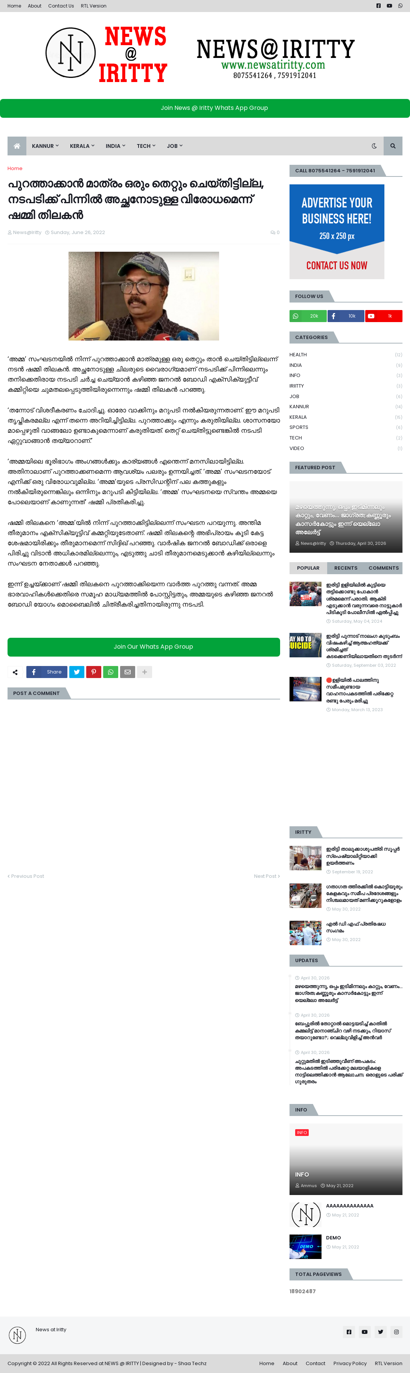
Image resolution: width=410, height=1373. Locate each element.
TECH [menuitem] (144, 146)
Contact (315, 1363)
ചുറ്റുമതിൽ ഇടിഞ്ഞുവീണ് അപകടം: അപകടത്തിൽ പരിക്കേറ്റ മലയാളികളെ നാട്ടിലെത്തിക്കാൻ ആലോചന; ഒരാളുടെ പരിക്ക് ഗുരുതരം (348, 1072)
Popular (308, 568)
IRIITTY (346, 386)
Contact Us (61, 6)
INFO (346, 376)
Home (14, 6)
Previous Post (27, 876)
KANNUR (346, 407)
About (34, 6)
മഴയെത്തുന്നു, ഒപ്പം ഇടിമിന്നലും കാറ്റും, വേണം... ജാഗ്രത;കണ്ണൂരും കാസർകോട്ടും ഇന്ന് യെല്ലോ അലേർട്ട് (343, 520)
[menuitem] (17, 146)
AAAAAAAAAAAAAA (349, 1206)
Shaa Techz (192, 1363)
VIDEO (346, 448)
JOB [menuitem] (172, 146)
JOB (346, 397)
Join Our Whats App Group (146, 646)
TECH (346, 438)
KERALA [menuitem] (80, 146)
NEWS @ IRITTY (122, 1363)
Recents (346, 568)
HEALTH (346, 355)
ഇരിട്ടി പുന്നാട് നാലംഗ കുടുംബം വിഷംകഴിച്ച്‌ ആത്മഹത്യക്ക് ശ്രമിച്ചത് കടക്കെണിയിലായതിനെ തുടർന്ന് (364, 646)
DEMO (333, 1238)
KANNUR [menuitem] (43, 146)
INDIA (346, 365)
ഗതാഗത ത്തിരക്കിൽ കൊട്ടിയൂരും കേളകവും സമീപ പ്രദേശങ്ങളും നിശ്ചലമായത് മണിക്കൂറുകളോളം (364, 893)
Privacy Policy (350, 1363)
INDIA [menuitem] (113, 146)
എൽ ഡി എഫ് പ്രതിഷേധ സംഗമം (356, 927)
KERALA (346, 417)
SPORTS (346, 428)
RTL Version (94, 6)
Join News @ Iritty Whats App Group (207, 107)
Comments (384, 568)
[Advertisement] (346, 770)
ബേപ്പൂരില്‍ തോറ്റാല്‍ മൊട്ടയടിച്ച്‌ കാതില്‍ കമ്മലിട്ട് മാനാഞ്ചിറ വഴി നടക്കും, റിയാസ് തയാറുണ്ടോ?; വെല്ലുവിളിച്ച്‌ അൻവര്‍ (342, 1030)
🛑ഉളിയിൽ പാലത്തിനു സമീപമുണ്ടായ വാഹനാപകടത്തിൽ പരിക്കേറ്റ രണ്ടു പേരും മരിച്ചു (359, 690)
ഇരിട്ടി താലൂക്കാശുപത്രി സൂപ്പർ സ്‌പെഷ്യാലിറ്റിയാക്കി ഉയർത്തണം (362, 856)
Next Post (265, 876)
